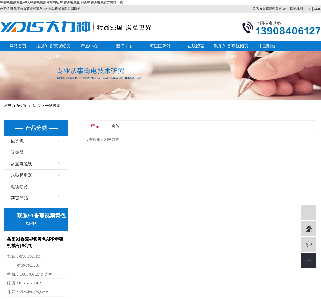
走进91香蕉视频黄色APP (53, 47)
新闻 (115, 125)
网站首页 (17, 46)
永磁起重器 (21, 175)
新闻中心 (124, 46)
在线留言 (195, 46)
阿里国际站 (160, 46)
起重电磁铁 (21, 164)
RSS (308, 9)
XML (317, 9)
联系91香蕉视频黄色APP (270, 9)
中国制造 (267, 46)
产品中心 (89, 46)
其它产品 (19, 198)
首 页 (36, 105)
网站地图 (296, 9)
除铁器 (17, 152)
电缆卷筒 (19, 186)
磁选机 (17, 141)
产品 (95, 125)
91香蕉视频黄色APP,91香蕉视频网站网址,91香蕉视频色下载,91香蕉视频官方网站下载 (61, 2)
